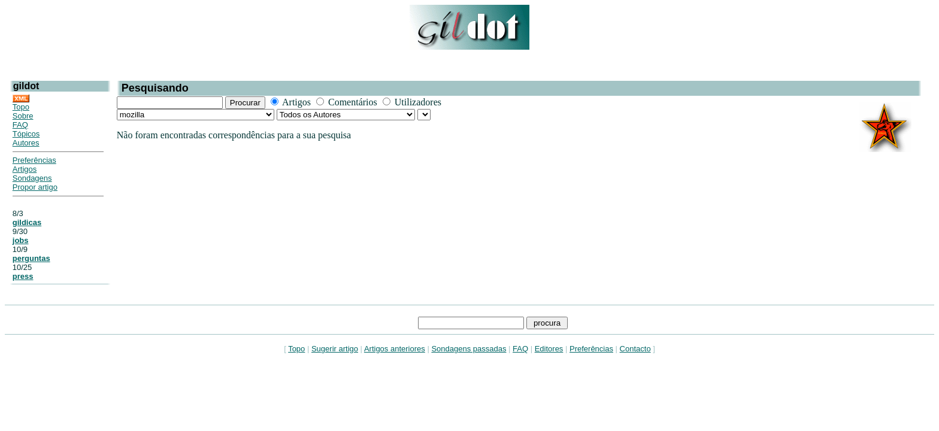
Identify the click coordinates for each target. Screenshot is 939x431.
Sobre (23, 115)
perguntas (31, 258)
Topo (21, 106)
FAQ (20, 124)
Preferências (34, 160)
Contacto (635, 348)
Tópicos (26, 133)
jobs (21, 240)
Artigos (25, 169)
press (23, 276)
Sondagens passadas (468, 348)
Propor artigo (35, 187)
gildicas (27, 222)
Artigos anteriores (394, 348)
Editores (549, 348)
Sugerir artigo (334, 348)
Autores (26, 142)
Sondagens (32, 178)
